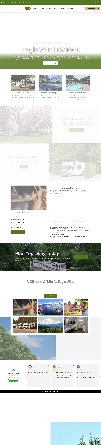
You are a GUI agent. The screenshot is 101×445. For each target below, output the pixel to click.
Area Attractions (46, 8)
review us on (13, 376)
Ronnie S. (59, 361)
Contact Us (71, 8)
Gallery (63, 8)
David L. (34, 361)
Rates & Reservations (50, 387)
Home (28, 8)
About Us (35, 8)
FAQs (55, 8)
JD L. (82, 361)
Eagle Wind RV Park (13, 368)
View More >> (53, 196)
